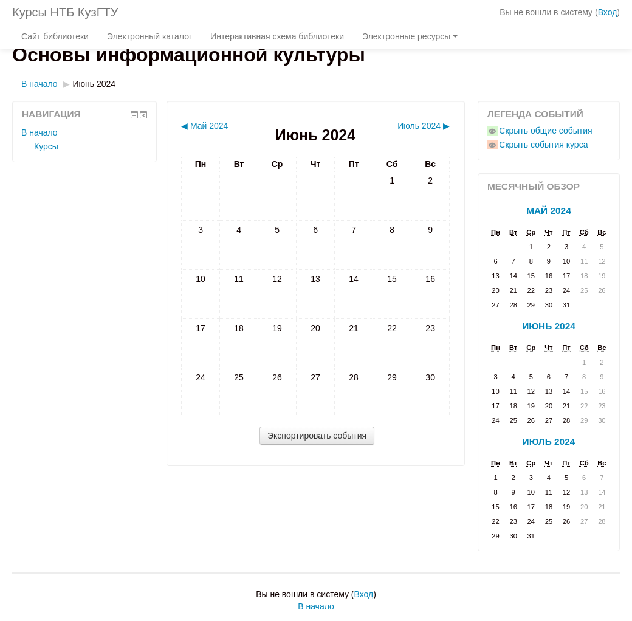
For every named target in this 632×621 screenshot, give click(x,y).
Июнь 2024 (94, 84)
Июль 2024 (549, 441)
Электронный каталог (149, 36)
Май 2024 (548, 210)
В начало (39, 84)
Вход (607, 12)
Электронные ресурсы (410, 36)
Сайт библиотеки (55, 36)
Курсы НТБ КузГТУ (65, 12)
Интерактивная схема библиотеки (277, 36)
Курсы (46, 146)
